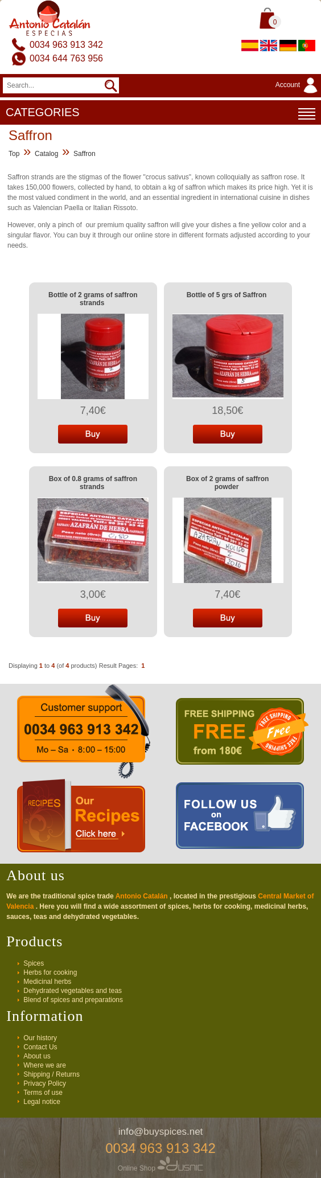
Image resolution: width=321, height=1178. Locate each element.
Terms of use (43, 1093)
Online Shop (160, 1168)
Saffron (84, 154)
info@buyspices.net (160, 1131)
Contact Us (40, 1047)
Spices (33, 963)
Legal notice (41, 1102)
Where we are (44, 1065)
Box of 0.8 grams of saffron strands (93, 483)
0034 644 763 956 (66, 58)
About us (36, 1056)
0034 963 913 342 (66, 45)
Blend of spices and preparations (73, 1000)
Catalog (46, 154)
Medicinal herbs (47, 982)
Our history (40, 1038)
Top (14, 154)
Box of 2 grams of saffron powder (227, 483)
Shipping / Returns (51, 1074)
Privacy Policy (44, 1083)
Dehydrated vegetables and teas (72, 991)
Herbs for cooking (50, 972)
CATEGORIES (160, 114)
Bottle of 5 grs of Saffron (227, 295)
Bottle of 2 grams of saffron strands (93, 299)
